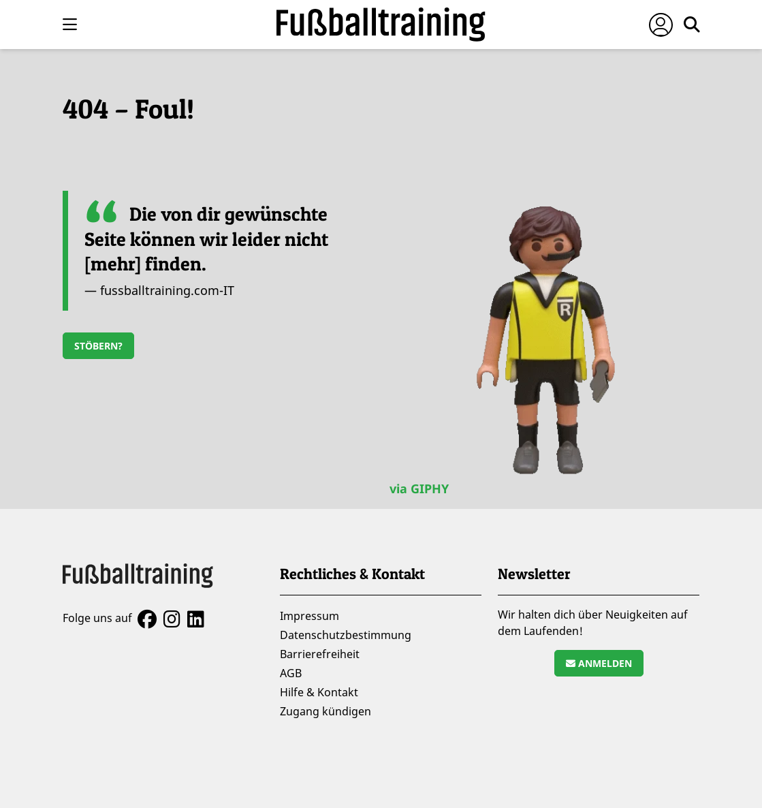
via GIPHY (419, 488)
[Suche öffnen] (692, 24)
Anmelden (599, 663)
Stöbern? (98, 345)
